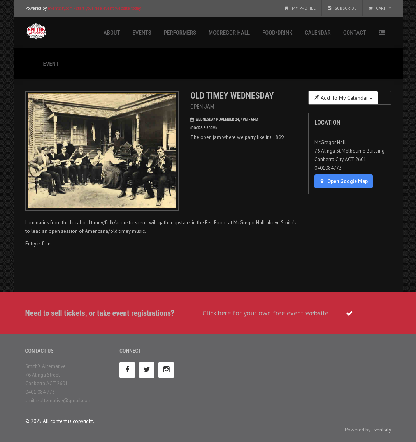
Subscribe (342, 8)
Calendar (317, 32)
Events (141, 32)
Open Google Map (343, 181)
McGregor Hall (229, 32)
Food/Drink (277, 32)
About (112, 32)
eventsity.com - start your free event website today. (94, 8)
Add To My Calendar (343, 97)
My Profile (300, 8)
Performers (180, 32)
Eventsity (381, 429)
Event (51, 63)
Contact (354, 32)
